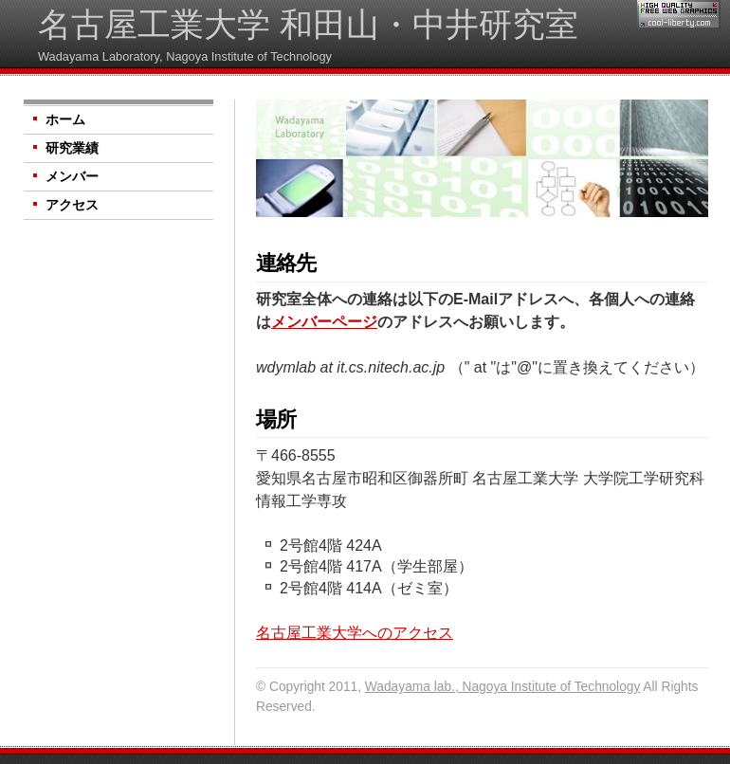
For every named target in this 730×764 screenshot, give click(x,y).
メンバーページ (324, 322)
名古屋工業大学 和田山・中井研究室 (308, 24)
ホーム (65, 120)
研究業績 (72, 148)
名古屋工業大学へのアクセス (354, 633)
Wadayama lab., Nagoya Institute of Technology (502, 687)
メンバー (72, 177)
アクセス (72, 205)
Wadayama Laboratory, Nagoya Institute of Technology (185, 56)
